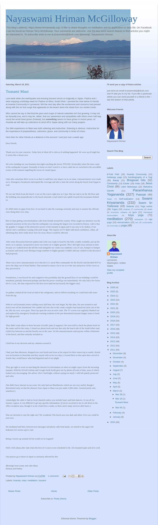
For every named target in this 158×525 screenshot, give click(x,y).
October (117, 362)
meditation (32, 480)
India (137, 183)
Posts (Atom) (60, 498)
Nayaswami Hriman (116, 255)
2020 (113, 312)
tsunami (42, 480)
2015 (113, 333)
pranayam (139, 219)
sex (136, 222)
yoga (124, 225)
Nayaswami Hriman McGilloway (71, 18)
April (115, 386)
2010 (113, 422)
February (117, 412)
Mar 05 (119, 407)
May (115, 382)
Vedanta (130, 206)
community (139, 209)
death (149, 209)
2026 (113, 287)
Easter (126, 183)
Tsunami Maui (17, 91)
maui (24, 480)
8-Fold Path (113, 174)
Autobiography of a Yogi (140, 177)
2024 (113, 296)
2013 (113, 341)
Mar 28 (119, 394)
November (118, 357)
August (116, 370)
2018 (113, 320)
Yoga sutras (146, 206)
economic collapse (119, 212)
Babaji (116, 180)
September (118, 366)
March (116, 391)
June (115, 378)
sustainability (147, 222)
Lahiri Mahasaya (129, 187)
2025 (113, 291)
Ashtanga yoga (114, 177)
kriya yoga (135, 215)
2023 (113, 300)
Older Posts (93, 491)
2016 (113, 329)
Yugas (115, 209)
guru (134, 212)
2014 (113, 337)
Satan (109, 199)
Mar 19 (119, 398)
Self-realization (126, 199)
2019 (113, 316)
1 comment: (54, 476)
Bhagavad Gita (136, 180)
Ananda (17, 480)
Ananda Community (136, 174)
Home (54, 491)
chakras (126, 209)
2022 (113, 304)
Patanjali (141, 194)
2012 (113, 345)
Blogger (92, 518)
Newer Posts (14, 491)
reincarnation (123, 222)
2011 (113, 350)
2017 (113, 325)
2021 (113, 308)
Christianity (112, 183)
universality (114, 226)
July (115, 374)
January (117, 417)
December (118, 353)
